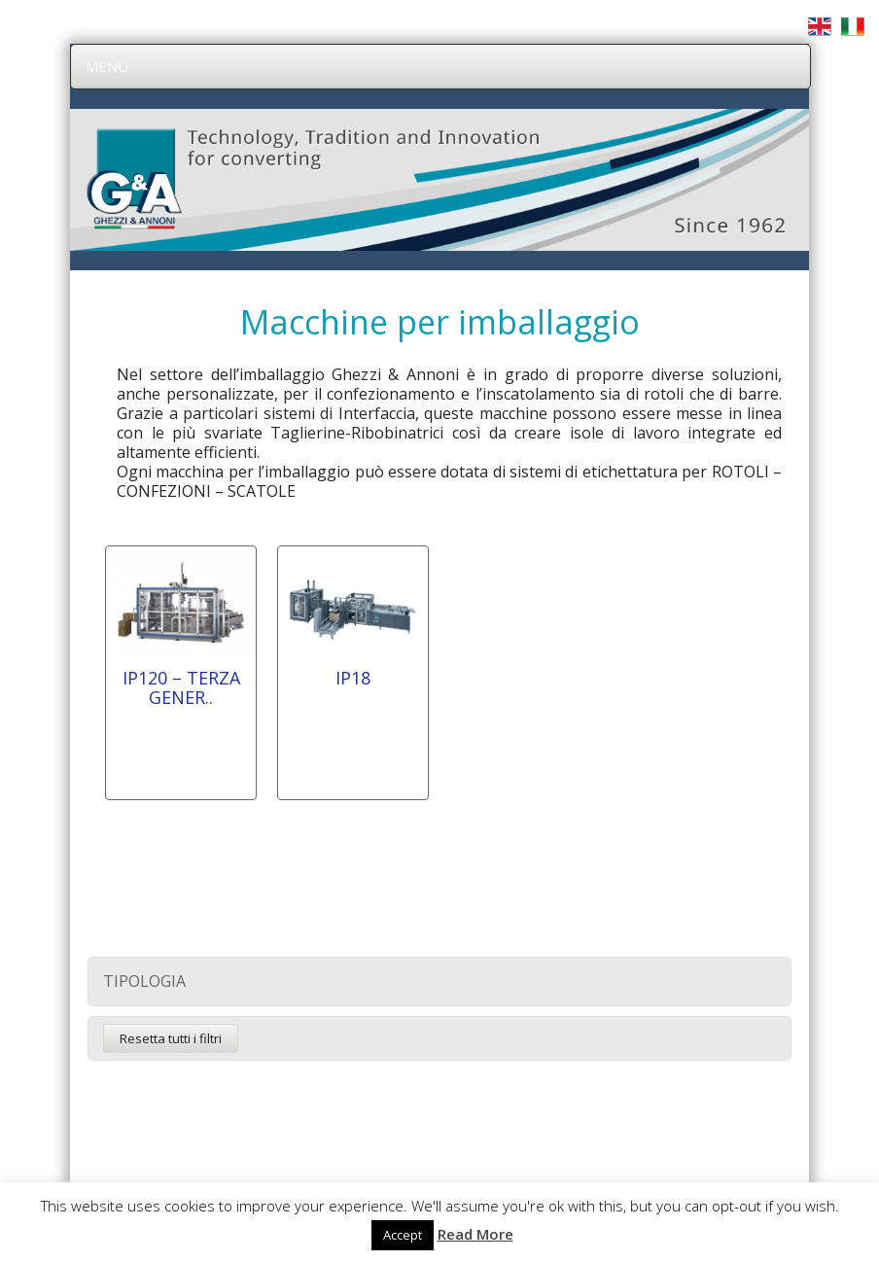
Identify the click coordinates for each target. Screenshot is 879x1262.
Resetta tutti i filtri (171, 1038)
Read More (475, 1234)
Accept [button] (402, 1235)
